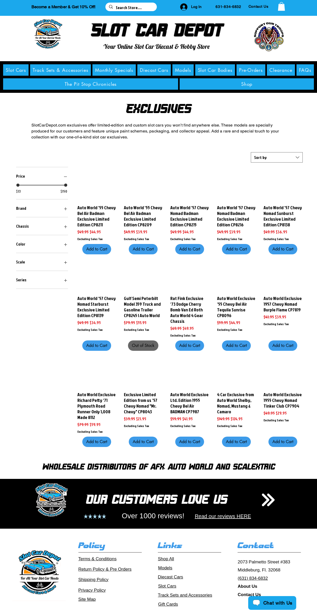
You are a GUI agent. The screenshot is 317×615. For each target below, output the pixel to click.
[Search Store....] (131, 7)
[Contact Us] (258, 6)
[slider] (18, 185)
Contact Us (249, 594)
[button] (281, 6)
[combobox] (277, 157)
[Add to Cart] (96, 249)
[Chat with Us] (272, 603)
